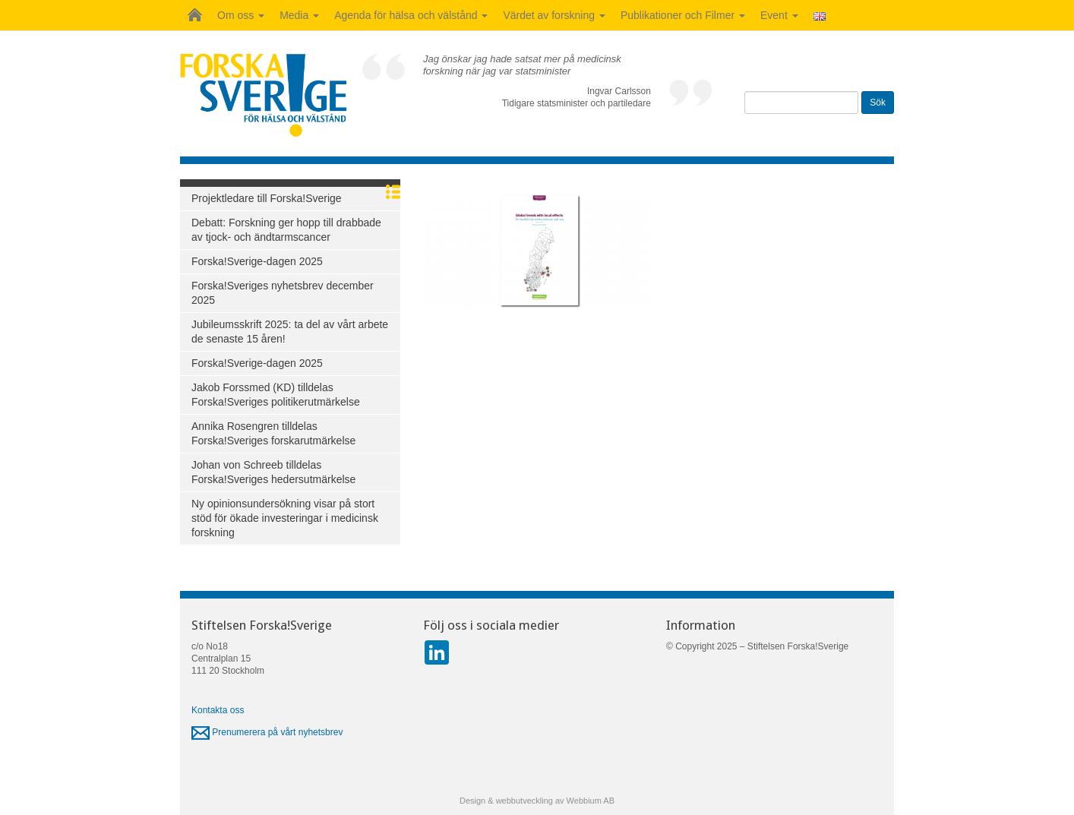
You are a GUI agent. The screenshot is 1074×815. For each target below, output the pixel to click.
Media (299, 15)
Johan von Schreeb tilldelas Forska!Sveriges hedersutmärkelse (273, 472)
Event (779, 15)
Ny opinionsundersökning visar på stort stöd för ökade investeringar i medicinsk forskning (284, 518)
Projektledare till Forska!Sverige (266, 198)
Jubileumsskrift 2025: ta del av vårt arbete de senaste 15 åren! (289, 331)
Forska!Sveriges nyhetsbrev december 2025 (282, 293)
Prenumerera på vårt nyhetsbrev (267, 732)
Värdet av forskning (554, 15)
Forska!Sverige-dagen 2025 (257, 261)
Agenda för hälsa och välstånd (411, 15)
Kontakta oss (217, 710)
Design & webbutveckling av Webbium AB (537, 800)
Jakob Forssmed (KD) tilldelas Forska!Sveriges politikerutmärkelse (275, 394)
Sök (878, 102)
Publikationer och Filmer (683, 15)
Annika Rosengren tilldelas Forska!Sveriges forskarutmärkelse (273, 433)
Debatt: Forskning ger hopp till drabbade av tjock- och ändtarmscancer (286, 229)
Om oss (240, 15)
